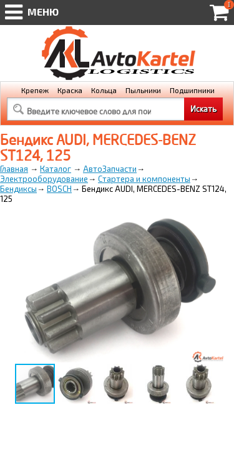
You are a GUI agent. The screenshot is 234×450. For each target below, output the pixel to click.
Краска (69, 90)
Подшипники (192, 90)
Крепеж (35, 90)
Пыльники (143, 90)
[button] (213, 224)
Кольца (104, 90)
